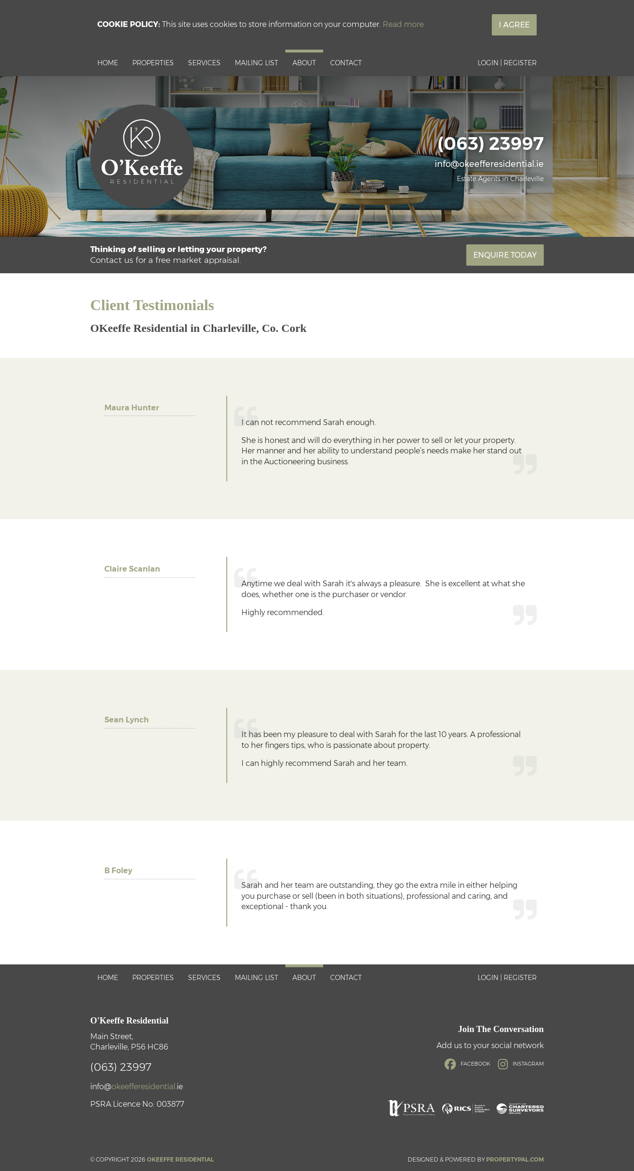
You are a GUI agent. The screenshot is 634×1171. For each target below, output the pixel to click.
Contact (346, 63)
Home (107, 63)
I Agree (514, 24)
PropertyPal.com (515, 1159)
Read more (403, 24)
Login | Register (507, 63)
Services (204, 63)
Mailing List (256, 63)
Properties (153, 63)
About (304, 63)
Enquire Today (505, 255)
